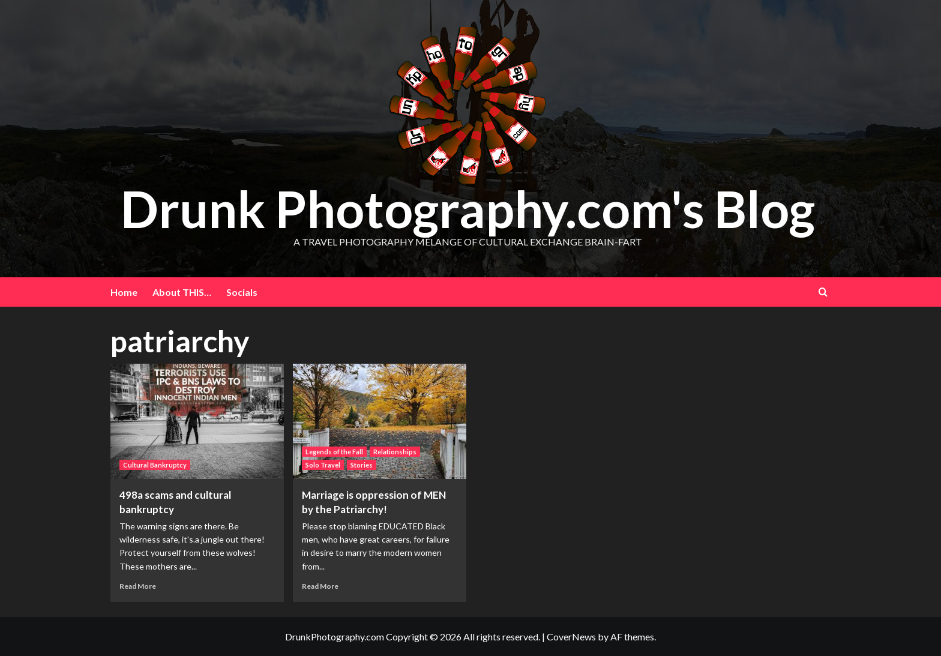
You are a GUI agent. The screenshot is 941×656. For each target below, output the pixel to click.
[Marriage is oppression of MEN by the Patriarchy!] (379, 422)
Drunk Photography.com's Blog (468, 208)
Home (123, 292)
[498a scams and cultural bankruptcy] (197, 422)
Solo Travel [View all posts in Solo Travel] (322, 465)
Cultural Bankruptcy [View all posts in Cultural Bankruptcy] (155, 465)
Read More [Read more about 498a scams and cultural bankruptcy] (137, 586)
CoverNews (571, 636)
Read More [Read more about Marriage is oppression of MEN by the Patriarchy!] (320, 586)
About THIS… (181, 292)
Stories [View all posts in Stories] (361, 465)
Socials (241, 292)
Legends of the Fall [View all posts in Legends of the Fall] (334, 452)
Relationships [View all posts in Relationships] (394, 452)
